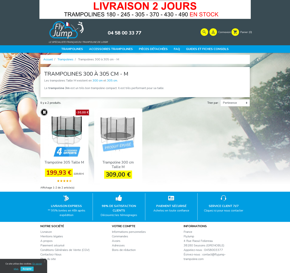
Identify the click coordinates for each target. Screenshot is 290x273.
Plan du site (48, 260)
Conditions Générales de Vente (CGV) (65, 251)
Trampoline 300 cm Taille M (118, 165)
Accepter (27, 269)
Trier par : (213, 104)
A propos (46, 242)
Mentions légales (51, 237)
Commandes (120, 237)
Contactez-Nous (51, 255)
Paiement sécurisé (52, 246)
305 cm (112, 82)
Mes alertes (120, 255)
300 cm (97, 82)
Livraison (46, 233)
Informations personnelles (129, 233)
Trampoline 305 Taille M (64, 163)
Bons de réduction (124, 251)
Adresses (118, 246)
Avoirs (116, 242)
